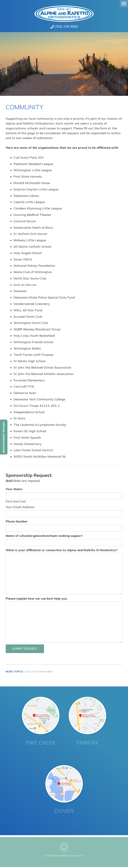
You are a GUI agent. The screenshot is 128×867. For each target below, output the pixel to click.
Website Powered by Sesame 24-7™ (64, 856)
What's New (45, 671)
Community (30, 671)
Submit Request (25, 648)
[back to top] (64, 845)
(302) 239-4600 (66, 26)
